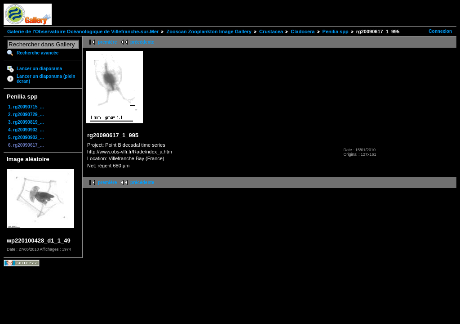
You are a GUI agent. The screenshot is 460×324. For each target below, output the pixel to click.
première (107, 42)
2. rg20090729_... (26, 114)
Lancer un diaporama (39, 68)
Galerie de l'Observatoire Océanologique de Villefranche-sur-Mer (83, 31)
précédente (142, 42)
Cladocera (302, 31)
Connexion (440, 31)
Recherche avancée (37, 52)
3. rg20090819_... (26, 122)
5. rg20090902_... (26, 137)
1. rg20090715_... (26, 106)
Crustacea (271, 31)
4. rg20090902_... (26, 129)
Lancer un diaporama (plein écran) (46, 79)
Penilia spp (336, 31)
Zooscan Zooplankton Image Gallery (208, 31)
